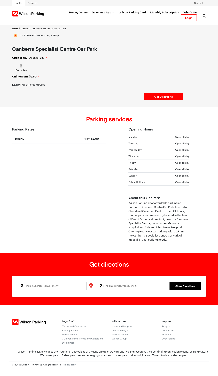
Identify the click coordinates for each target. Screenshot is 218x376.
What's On (190, 12)
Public (18, 3)
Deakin (24, 28)
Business (32, 3)
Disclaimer (68, 342)
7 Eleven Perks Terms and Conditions (82, 338)
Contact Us (168, 330)
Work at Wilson (120, 334)
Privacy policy (69, 364)
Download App (103, 12)
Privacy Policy (70, 330)
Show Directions (185, 286)
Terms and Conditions (74, 326)
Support (198, 3)
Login (188, 18)
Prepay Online (78, 12)
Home (15, 28)
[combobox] (52, 286)
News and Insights (122, 326)
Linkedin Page (120, 330)
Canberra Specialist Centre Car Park (49, 28)
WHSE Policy (69, 334)
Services (166, 334)
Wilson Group (119, 338)
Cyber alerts (168, 338)
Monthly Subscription (164, 12)
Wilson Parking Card (132, 12)
